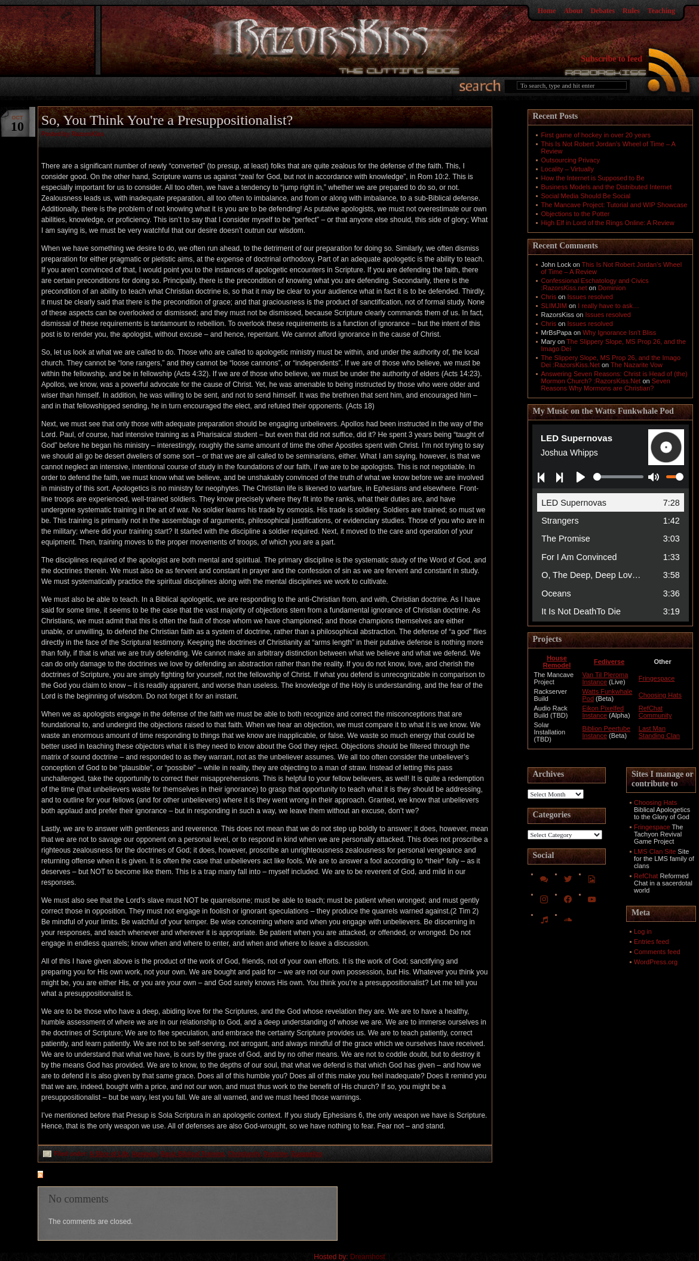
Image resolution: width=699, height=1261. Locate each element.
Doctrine (275, 1154)
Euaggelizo (307, 1154)
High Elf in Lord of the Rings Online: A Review (608, 222)
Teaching (661, 11)
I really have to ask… (608, 305)
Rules (631, 11)
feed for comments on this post (99, 1175)
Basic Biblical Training (193, 1154)
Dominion (612, 287)
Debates (602, 11)
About (572, 11)
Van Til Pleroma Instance (605, 678)
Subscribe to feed (611, 58)
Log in (643, 931)
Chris (549, 296)
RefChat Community (655, 712)
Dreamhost (367, 1257)
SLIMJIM (554, 305)
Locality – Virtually (567, 169)
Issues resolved (590, 296)
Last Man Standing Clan (659, 732)
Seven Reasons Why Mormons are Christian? (605, 384)
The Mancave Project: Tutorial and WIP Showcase (614, 204)
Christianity (244, 1154)
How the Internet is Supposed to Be (593, 178)
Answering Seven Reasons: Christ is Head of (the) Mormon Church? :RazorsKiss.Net (614, 377)
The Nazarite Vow (637, 364)
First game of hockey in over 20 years (596, 135)
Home (547, 11)
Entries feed (651, 941)
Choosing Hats (660, 695)
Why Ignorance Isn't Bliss (619, 332)
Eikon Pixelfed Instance (603, 712)
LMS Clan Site (655, 851)
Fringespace (657, 678)
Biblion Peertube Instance (606, 732)
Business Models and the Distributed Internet (606, 186)
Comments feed (657, 951)
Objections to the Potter (575, 213)
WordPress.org (655, 961)
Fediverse (609, 661)
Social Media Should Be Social (586, 195)
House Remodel (557, 661)
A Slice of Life (109, 1154)
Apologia (145, 1154)
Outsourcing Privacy (570, 160)
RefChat (646, 875)
